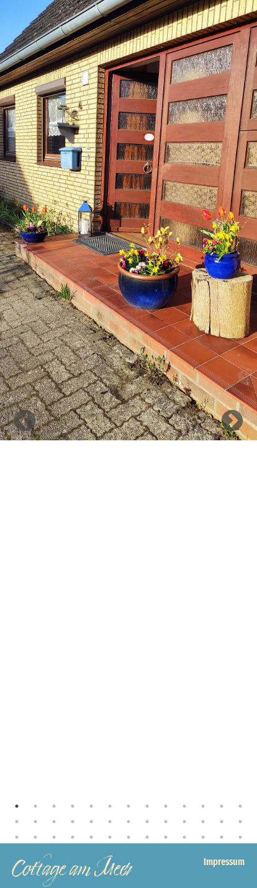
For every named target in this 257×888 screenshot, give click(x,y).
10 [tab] (184, 806)
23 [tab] (184, 821)
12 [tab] (221, 806)
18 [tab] (91, 821)
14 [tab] (17, 821)
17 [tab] (72, 821)
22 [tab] (166, 821)
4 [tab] (72, 806)
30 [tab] (72, 837)
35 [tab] (166, 837)
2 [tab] (35, 806)
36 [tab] (184, 837)
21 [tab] (147, 821)
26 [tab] (240, 821)
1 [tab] (17, 806)
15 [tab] (35, 821)
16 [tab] (54, 821)
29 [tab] (54, 837)
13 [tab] (240, 806)
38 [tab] (221, 837)
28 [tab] (35, 837)
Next (232, 421)
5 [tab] (91, 806)
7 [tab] (128, 806)
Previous (24, 421)
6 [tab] (110, 806)
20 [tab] (128, 821)
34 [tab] (147, 837)
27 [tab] (17, 837)
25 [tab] (221, 821)
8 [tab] (147, 806)
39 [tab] (240, 837)
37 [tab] (203, 837)
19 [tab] (110, 821)
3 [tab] (54, 806)
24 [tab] (203, 821)
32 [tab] (110, 837)
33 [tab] (128, 837)
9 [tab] (166, 806)
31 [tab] (91, 837)
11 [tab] (203, 806)
